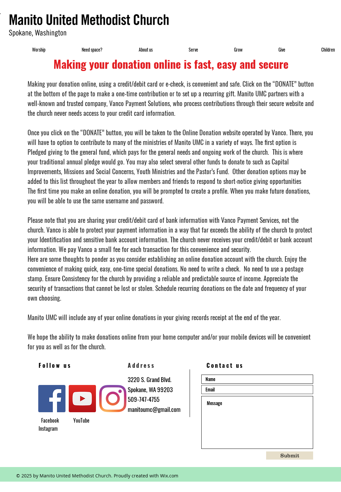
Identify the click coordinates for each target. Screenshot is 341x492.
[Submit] (289, 455)
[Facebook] (51, 398)
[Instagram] (112, 398)
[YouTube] (82, 398)
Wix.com (169, 476)
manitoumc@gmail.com (154, 409)
